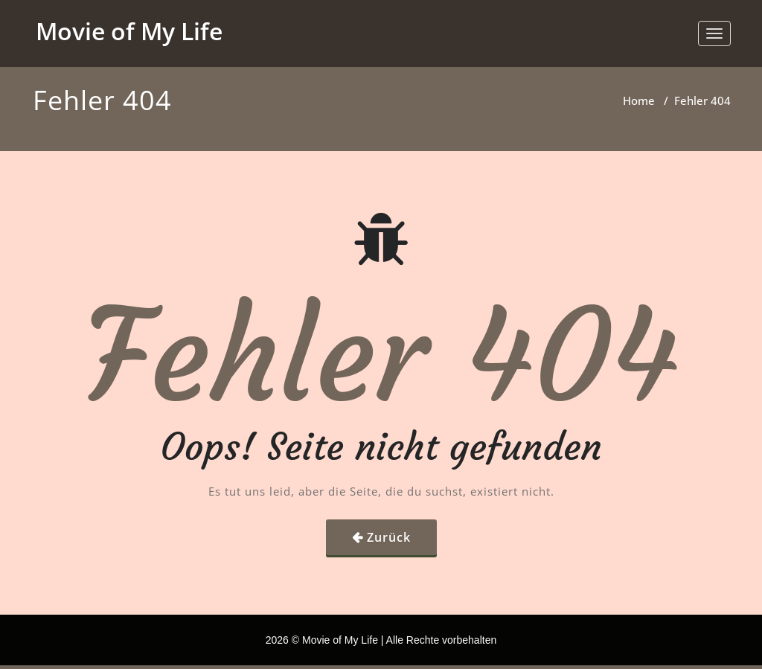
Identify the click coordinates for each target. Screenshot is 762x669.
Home (639, 100)
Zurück (389, 537)
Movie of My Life (129, 31)
